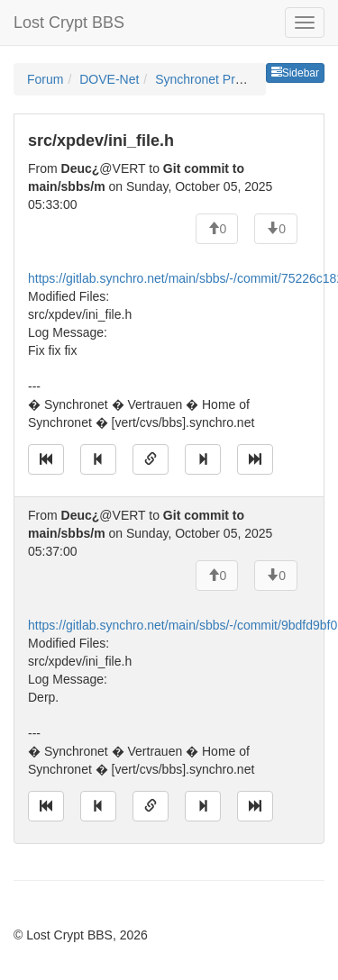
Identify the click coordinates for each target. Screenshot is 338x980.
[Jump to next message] (203, 459)
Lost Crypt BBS (69, 23)
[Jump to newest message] (255, 459)
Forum (45, 79)
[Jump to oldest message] (46, 459)
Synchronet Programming (226, 79)
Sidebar (295, 73)
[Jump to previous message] (98, 459)
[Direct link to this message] (150, 459)
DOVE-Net (109, 79)
